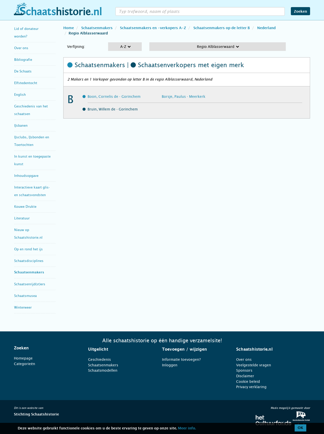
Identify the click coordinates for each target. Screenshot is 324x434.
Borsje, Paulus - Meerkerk (183, 97)
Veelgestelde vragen (253, 365)
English (20, 95)
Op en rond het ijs (28, 249)
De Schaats (23, 71)
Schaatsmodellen (102, 370)
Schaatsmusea (25, 296)
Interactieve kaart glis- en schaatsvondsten (32, 191)
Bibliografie (23, 60)
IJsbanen (21, 125)
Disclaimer (245, 376)
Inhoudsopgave (26, 176)
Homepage (23, 358)
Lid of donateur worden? (26, 32)
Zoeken (300, 11)
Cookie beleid (248, 382)
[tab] (44, 348)
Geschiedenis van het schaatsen (31, 110)
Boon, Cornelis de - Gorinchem (114, 97)
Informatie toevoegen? (181, 359)
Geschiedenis (99, 359)
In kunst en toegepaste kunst (32, 160)
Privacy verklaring (251, 387)
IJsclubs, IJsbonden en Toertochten (31, 141)
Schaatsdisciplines (29, 261)
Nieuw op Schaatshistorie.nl (28, 233)
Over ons (21, 48)
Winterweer (23, 307)
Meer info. (187, 428)
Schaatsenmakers (29, 272)
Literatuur (22, 218)
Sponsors (244, 370)
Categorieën (24, 364)
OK (300, 428)
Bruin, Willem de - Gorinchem (113, 109)
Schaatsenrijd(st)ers (29, 284)
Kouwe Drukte (25, 207)
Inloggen (169, 365)
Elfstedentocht (25, 83)
